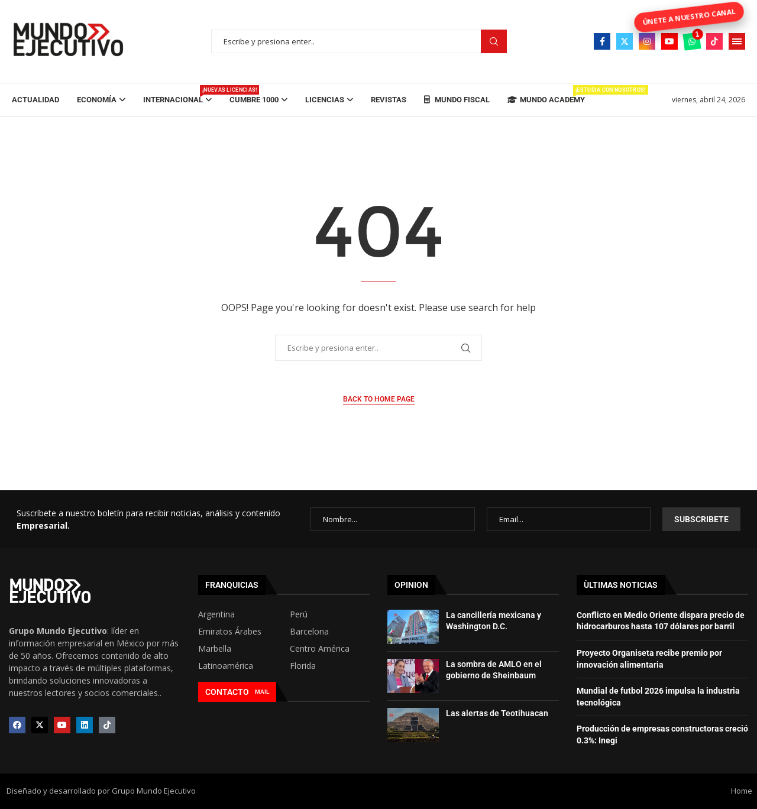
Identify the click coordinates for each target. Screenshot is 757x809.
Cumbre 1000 (254, 99)
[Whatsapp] (692, 41)
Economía (97, 99)
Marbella (214, 649)
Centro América (320, 649)
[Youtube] (669, 41)
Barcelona (309, 631)
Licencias (324, 99)
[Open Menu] (737, 41)
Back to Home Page (379, 399)
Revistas (388, 99)
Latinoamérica (225, 666)
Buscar (494, 42)
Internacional (177, 94)
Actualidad (35, 99)
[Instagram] (647, 41)
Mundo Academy (546, 94)
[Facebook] (602, 41)
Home (741, 790)
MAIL (262, 691)
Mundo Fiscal (457, 99)
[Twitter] (624, 41)
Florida (303, 666)
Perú (299, 614)
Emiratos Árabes (229, 631)
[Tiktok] (714, 41)
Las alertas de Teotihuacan (497, 713)
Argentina (216, 614)
